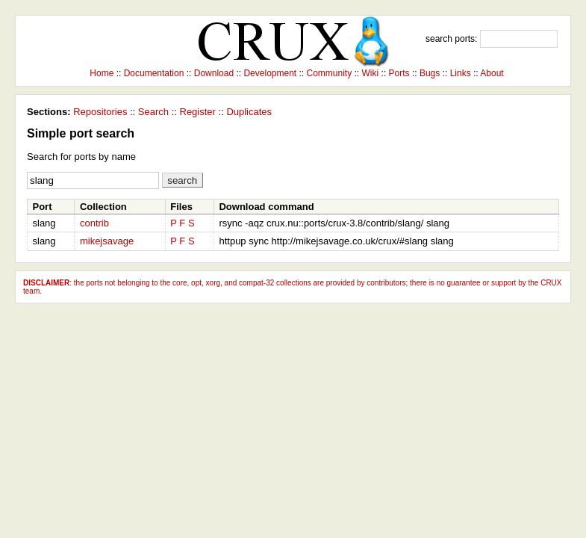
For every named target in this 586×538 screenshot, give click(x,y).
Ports (399, 73)
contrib (94, 223)
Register (198, 111)
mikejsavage (107, 241)
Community (329, 73)
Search (153, 111)
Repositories (100, 111)
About (491, 73)
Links (460, 73)
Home (101, 73)
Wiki (370, 73)
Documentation (154, 73)
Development (269, 73)
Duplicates (249, 111)
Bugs (430, 73)
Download (214, 73)
